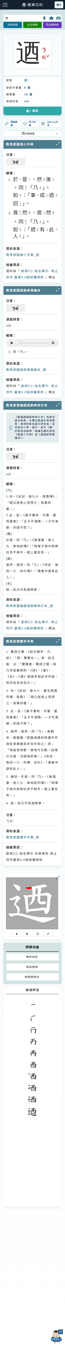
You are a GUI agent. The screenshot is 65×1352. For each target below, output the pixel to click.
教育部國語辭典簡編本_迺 (26, 370)
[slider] (32, 343)
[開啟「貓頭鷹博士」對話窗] (56, 1336)
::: (1, 10)
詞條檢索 (12, 24)
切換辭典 (28, 133)
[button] (45, 18)
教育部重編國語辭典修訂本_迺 (29, 606)
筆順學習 (33, 990)
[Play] (12, 343)
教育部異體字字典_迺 (22, 837)
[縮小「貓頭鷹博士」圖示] (60, 1331)
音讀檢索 (52, 24)
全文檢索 (32, 24)
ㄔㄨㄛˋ (28, 81)
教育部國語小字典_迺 (22, 255)
